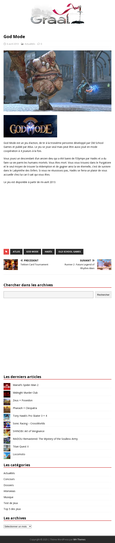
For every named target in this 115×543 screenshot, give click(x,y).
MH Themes (79, 539)
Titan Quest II (21, 446)
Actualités (30, 43)
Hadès (48, 251)
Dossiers (9, 485)
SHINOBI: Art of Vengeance (28, 431)
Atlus (16, 251)
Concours (9, 479)
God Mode (32, 251)
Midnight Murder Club (25, 392)
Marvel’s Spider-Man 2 (25, 385)
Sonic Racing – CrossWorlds (29, 423)
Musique (8, 497)
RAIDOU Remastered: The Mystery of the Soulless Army (45, 438)
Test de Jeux (11, 503)
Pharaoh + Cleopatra (25, 408)
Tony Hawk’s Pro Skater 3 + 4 (30, 415)
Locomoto (19, 454)
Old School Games (69, 251)
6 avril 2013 (13, 43)
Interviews (9, 491)
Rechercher (103, 294)
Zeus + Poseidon (22, 400)
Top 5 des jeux (12, 509)
